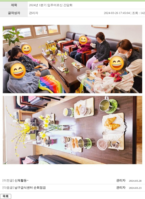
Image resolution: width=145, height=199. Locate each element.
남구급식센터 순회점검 (30, 187)
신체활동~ (21, 180)
